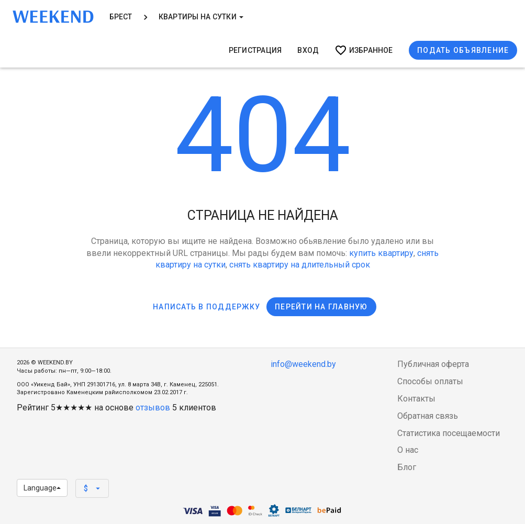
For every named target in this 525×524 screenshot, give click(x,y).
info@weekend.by (303, 364)
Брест (120, 17)
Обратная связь (427, 416)
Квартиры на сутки (201, 17)
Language (42, 488)
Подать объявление (463, 50)
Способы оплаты (430, 381)
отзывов (153, 407)
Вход (308, 50)
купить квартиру (381, 253)
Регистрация (255, 50)
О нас (407, 450)
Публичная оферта (433, 364)
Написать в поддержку (206, 307)
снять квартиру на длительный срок (299, 265)
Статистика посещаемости (448, 433)
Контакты (416, 399)
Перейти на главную (321, 307)
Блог (406, 467)
